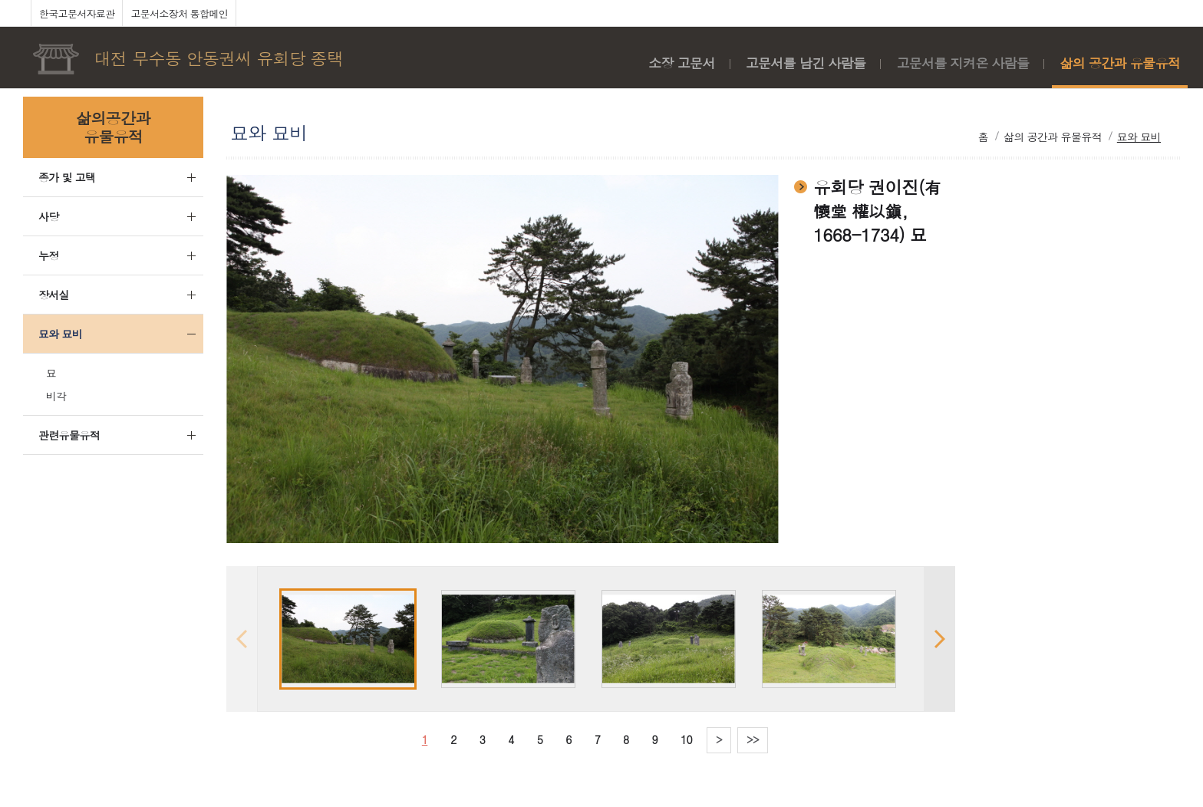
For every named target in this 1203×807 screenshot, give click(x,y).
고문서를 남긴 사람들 (806, 63)
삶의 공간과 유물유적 (1120, 63)
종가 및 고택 (66, 177)
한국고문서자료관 (76, 13)
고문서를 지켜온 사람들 (962, 63)
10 (686, 739)
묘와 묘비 (60, 333)
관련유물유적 (69, 435)
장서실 (53, 294)
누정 (48, 255)
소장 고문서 (681, 63)
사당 (48, 216)
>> (753, 739)
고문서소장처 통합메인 (179, 13)
